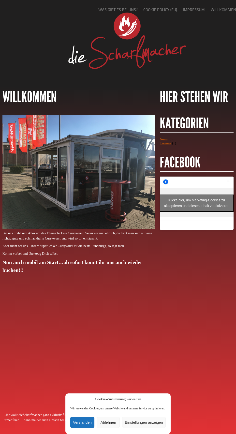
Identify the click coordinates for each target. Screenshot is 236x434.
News (164, 139)
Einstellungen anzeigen (144, 422)
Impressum (194, 9)
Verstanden (82, 422)
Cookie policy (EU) (160, 9)
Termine (165, 143)
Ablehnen (108, 422)
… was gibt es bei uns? (115, 9)
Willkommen (223, 9)
